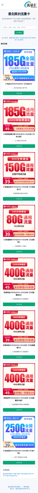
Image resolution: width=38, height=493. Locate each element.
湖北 (23, 38)
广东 (18, 40)
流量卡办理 (27, 474)
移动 (17, 38)
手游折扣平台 (13, 476)
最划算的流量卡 (8, 474)
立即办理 (19, 93)
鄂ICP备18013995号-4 (23, 489)
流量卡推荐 (16, 474)
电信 (13, 38)
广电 (20, 38)
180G (21, 40)
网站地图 (26, 487)
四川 (26, 38)
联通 (10, 38)
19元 (30, 38)
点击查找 (19, 32)
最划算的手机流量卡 (14, 487)
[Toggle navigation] (2, 4)
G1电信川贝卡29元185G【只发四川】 (19, 84)
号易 (22, 474)
